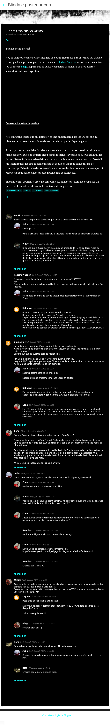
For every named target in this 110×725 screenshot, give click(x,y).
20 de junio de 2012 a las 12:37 (44, 275)
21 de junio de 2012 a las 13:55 (41, 545)
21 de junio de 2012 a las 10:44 (34, 580)
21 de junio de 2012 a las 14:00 (45, 562)
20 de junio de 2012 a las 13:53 (41, 224)
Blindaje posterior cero (30, 4)
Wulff (17, 215)
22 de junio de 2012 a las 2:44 (40, 668)
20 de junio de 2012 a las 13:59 (33, 473)
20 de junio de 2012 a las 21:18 (42, 244)
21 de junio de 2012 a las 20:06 (41, 651)
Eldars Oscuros (67, 62)
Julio (25, 224)
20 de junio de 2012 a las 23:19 (42, 497)
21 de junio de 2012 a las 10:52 (43, 597)
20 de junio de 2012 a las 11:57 (33, 216)
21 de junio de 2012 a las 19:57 (32, 642)
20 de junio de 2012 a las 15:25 (41, 405)
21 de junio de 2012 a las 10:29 (41, 514)
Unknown (27, 308)
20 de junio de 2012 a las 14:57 (45, 308)
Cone (25, 405)
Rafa (16, 642)
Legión (26, 596)
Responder (20, 269)
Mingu (17, 580)
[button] (7, 40)
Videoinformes (51, 190)
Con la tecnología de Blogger (55, 715)
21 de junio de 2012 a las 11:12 (42, 624)
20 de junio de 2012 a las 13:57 (41, 369)
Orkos (27, 190)
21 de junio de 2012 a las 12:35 (45, 530)
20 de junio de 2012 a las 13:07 (33, 431)
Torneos (37, 190)
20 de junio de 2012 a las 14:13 (41, 482)
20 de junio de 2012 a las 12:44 (37, 342)
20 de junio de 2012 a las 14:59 (45, 388)
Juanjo (23, 66)
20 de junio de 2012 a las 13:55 (41, 292)
